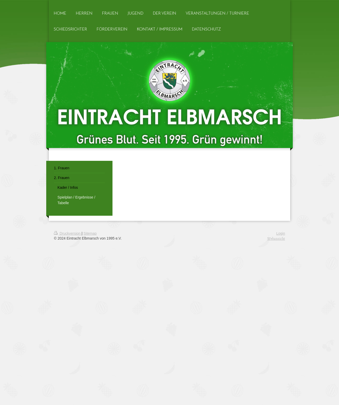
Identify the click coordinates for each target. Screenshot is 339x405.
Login (280, 233)
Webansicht (276, 238)
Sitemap (90, 233)
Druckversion (67, 233)
